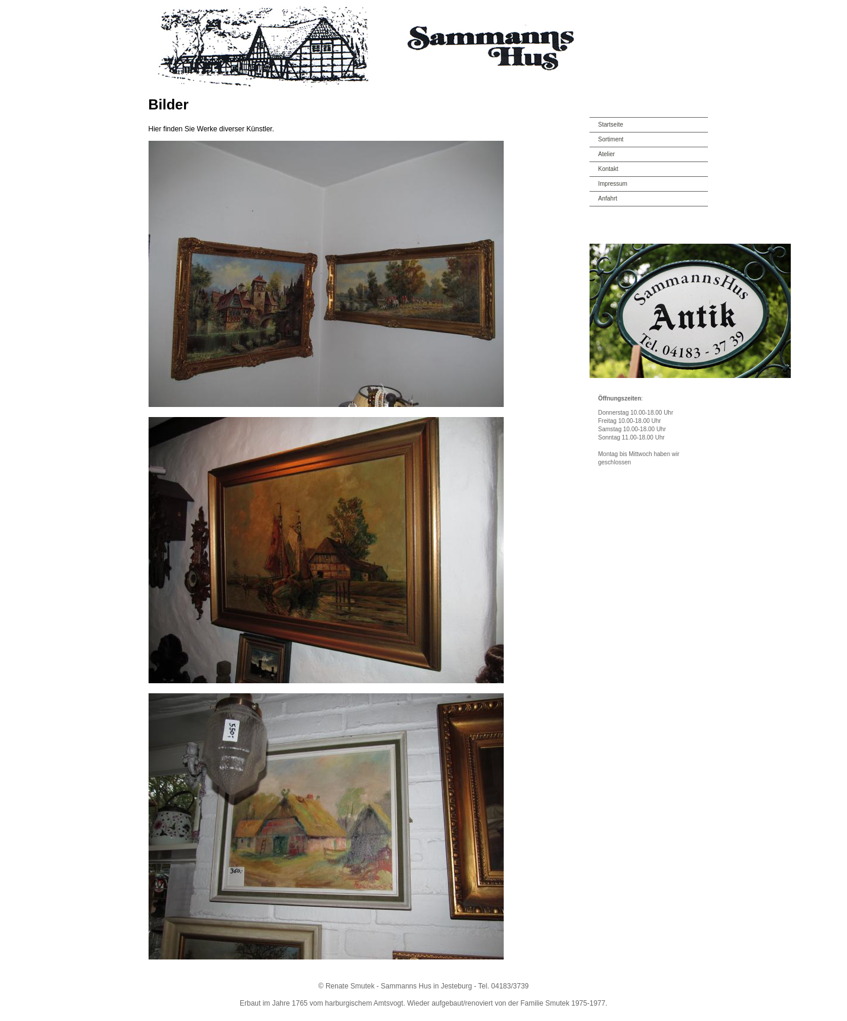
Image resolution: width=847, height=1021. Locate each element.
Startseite (610, 124)
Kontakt (608, 169)
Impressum (612, 183)
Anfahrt (607, 198)
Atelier (606, 154)
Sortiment (611, 139)
